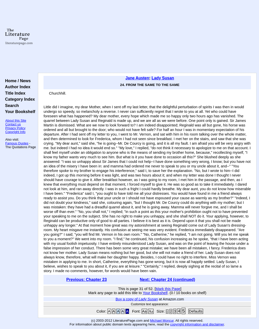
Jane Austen (137, 78)
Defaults (196, 311)
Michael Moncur (162, 320)
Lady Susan (163, 78)
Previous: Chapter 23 (86, 279)
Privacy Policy (15, 128)
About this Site (15, 120)
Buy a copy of (137, 299)
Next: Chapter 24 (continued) (167, 279)
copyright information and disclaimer (197, 324)
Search (11, 105)
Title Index (14, 93)
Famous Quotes (16, 143)
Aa (144, 311)
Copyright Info (15, 132)
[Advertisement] (147, 36)
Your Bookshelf (19, 111)
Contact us (13, 124)
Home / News (17, 80)
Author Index (16, 86)
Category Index (19, 99)
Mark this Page (168, 289)
